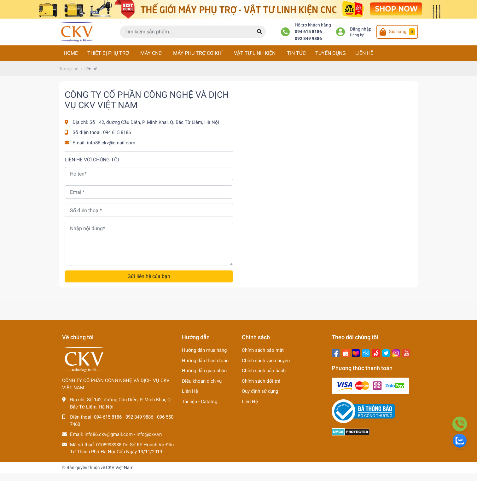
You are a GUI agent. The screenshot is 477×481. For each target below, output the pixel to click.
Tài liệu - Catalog (199, 401)
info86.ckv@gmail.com (111, 143)
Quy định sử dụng (260, 391)
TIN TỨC (296, 53)
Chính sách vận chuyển (266, 360)
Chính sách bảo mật (263, 350)
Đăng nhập (360, 29)
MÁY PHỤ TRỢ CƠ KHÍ (198, 53)
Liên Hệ (190, 391)
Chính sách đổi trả (261, 381)
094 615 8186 (308, 31)
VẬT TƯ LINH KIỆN (255, 53)
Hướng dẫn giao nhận (204, 371)
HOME (71, 53)
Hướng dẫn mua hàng (204, 350)
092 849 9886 (308, 38)
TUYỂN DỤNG (330, 53)
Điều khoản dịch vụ (202, 381)
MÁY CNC (151, 53)
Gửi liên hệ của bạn (148, 276)
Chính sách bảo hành (264, 371)
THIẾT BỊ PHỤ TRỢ (108, 53)
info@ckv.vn (149, 434)
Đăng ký (357, 35)
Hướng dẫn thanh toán (205, 360)
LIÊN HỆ (364, 53)
